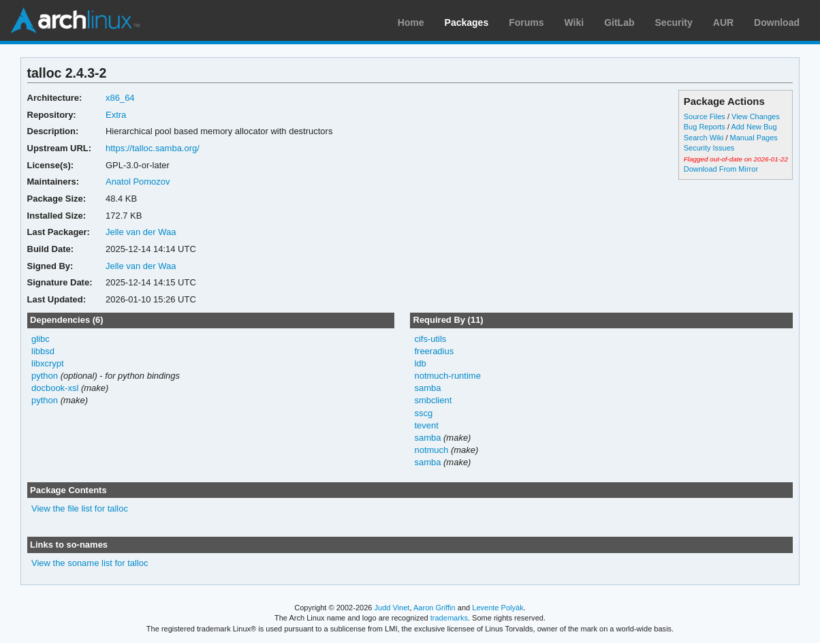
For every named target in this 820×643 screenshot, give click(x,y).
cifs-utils (430, 339)
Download (777, 22)
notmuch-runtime (447, 376)
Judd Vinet (392, 607)
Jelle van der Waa (141, 232)
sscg (423, 413)
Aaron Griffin (434, 607)
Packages (467, 22)
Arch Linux (75, 20)
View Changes (755, 116)
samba (427, 388)
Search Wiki (704, 138)
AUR (723, 22)
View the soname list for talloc (89, 563)
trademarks (449, 618)
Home (411, 22)
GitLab (619, 22)
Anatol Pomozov (138, 181)
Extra (116, 115)
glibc (40, 339)
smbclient (433, 400)
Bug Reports (704, 127)
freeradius (434, 351)
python (44, 376)
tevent (426, 425)
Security (674, 22)
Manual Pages (754, 138)
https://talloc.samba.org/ (153, 148)
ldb (420, 363)
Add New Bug (753, 127)
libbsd (42, 351)
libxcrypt (47, 363)
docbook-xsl (54, 388)
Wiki (574, 22)
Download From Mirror (721, 169)
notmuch (431, 450)
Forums (526, 22)
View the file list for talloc (79, 508)
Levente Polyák (497, 607)
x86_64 (120, 98)
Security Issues (709, 148)
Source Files (704, 116)
